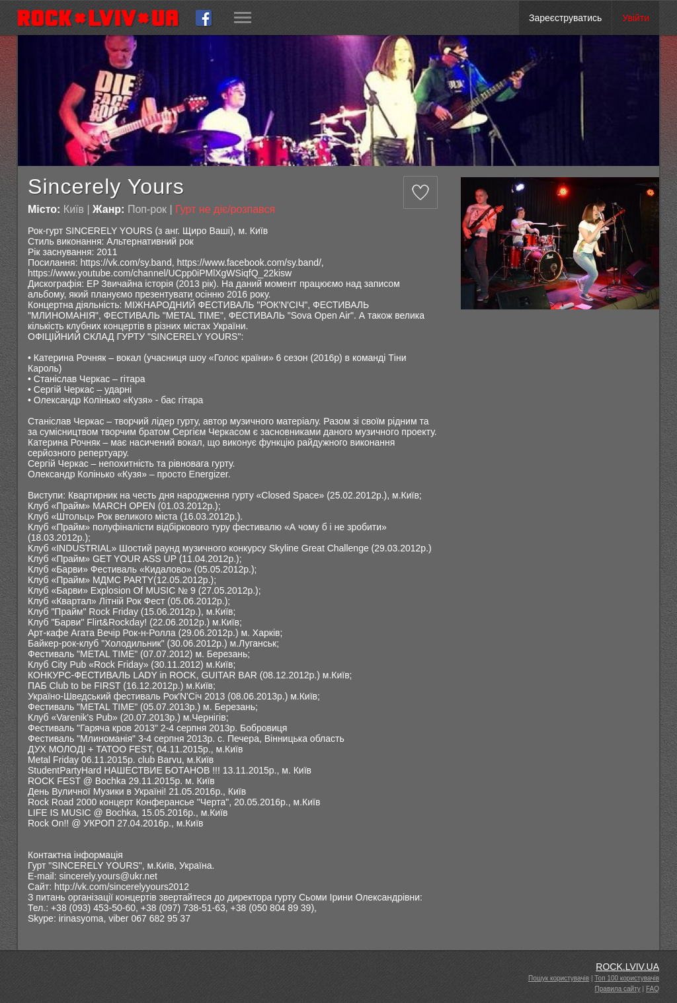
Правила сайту (618, 988)
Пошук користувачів (558, 978)
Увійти (635, 18)
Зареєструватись (565, 18)
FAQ (652, 988)
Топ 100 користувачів (626, 978)
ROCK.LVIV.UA (627, 966)
